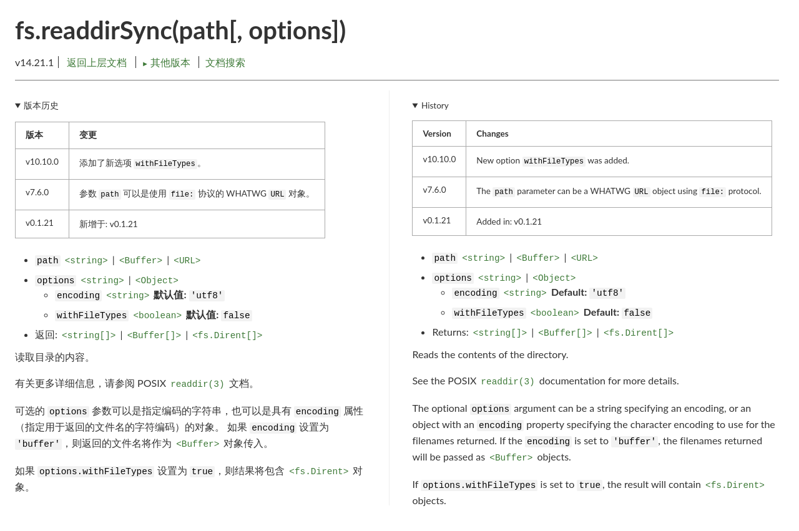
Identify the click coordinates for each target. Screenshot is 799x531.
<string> (86, 261)
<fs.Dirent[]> (227, 336)
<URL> (187, 261)
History (435, 105)
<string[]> (88, 336)
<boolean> (157, 316)
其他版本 (167, 62)
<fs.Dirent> (318, 472)
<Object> (157, 281)
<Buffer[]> (154, 336)
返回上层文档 (97, 62)
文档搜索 (225, 62)
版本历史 (41, 105)
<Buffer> (140, 261)
